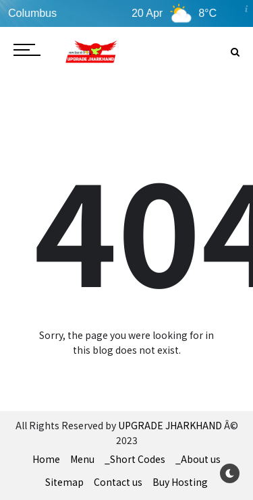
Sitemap (64, 482)
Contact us (118, 482)
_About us (198, 459)
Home (46, 459)
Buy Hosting (180, 482)
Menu (82, 459)
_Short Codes (135, 459)
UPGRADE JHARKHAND (170, 425)
